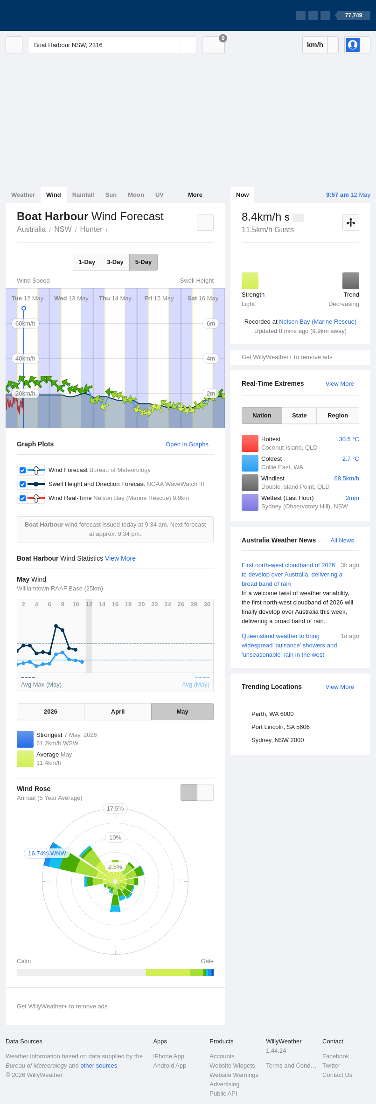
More (195, 194)
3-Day (115, 261)
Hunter (91, 229)
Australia (31, 229)
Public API (223, 1093)
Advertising (224, 1084)
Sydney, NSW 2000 (277, 739)
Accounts (221, 1056)
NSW (62, 229)
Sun (111, 194)
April (118, 711)
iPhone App (168, 1056)
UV (159, 194)
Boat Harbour (113, 228)
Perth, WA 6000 (272, 713)
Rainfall (83, 194)
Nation (261, 415)
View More (340, 383)
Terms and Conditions (291, 1065)
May (182, 711)
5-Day (143, 261)
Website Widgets (232, 1065)
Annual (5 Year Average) (50, 797)
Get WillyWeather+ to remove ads (287, 357)
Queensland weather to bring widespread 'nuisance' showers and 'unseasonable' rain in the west (300, 645)
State (299, 415)
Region (337, 415)
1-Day (87, 261)
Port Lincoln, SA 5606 (280, 726)
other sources (98, 1065)
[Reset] (171, 45)
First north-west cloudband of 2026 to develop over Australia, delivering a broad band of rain (300, 593)
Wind (53, 194)
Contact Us (337, 1074)
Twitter (331, 1065)
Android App (169, 1065)
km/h (315, 45)
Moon (136, 194)
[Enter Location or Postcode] (112, 44)
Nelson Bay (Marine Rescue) (317, 321)
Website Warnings (233, 1074)
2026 (50, 711)
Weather (23, 194)
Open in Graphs (187, 444)
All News (342, 540)
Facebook (335, 1056)
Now (242, 194)
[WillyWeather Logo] (49, 15)
